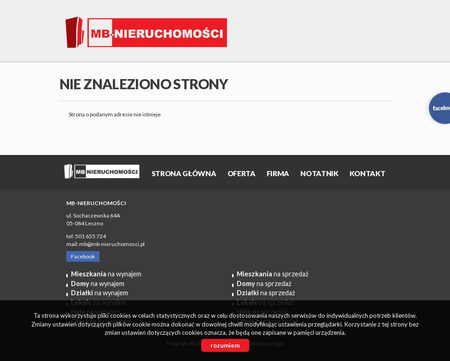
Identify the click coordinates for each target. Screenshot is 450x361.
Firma (278, 173)
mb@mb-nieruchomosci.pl (112, 244)
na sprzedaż (273, 274)
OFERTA (242, 173)
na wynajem (106, 274)
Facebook (83, 256)
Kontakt (368, 173)
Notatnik (319, 173)
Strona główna (184, 173)
